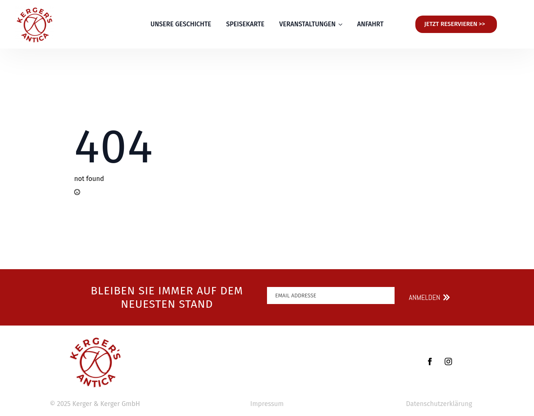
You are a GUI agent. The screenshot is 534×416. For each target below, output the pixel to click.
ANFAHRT (370, 24)
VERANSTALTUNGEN (307, 24)
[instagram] (448, 361)
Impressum (267, 404)
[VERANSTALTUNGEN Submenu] (343, 24)
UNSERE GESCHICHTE (181, 24)
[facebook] (429, 361)
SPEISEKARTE (245, 24)
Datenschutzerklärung (439, 404)
